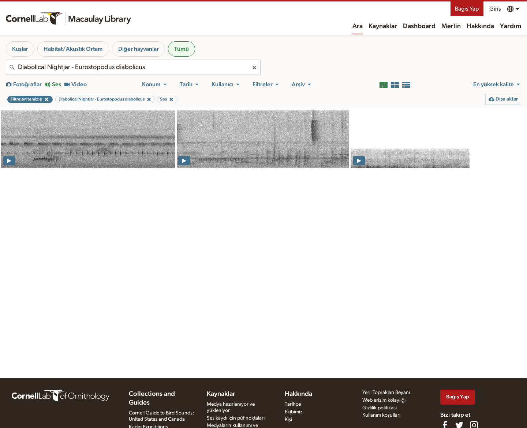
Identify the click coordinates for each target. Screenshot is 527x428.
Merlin (451, 26)
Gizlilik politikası (379, 407)
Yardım (510, 26)
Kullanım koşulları (381, 415)
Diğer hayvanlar (138, 49)
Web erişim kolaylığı (383, 400)
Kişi (288, 419)
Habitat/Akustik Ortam (73, 49)
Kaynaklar (383, 26)
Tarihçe (293, 404)
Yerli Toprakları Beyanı (386, 392)
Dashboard (419, 26)
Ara (357, 26)
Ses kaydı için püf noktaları (236, 418)
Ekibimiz (293, 411)
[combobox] (133, 67)
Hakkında (480, 26)
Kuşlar (20, 49)
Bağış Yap (467, 9)
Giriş (495, 9)
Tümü (181, 49)
